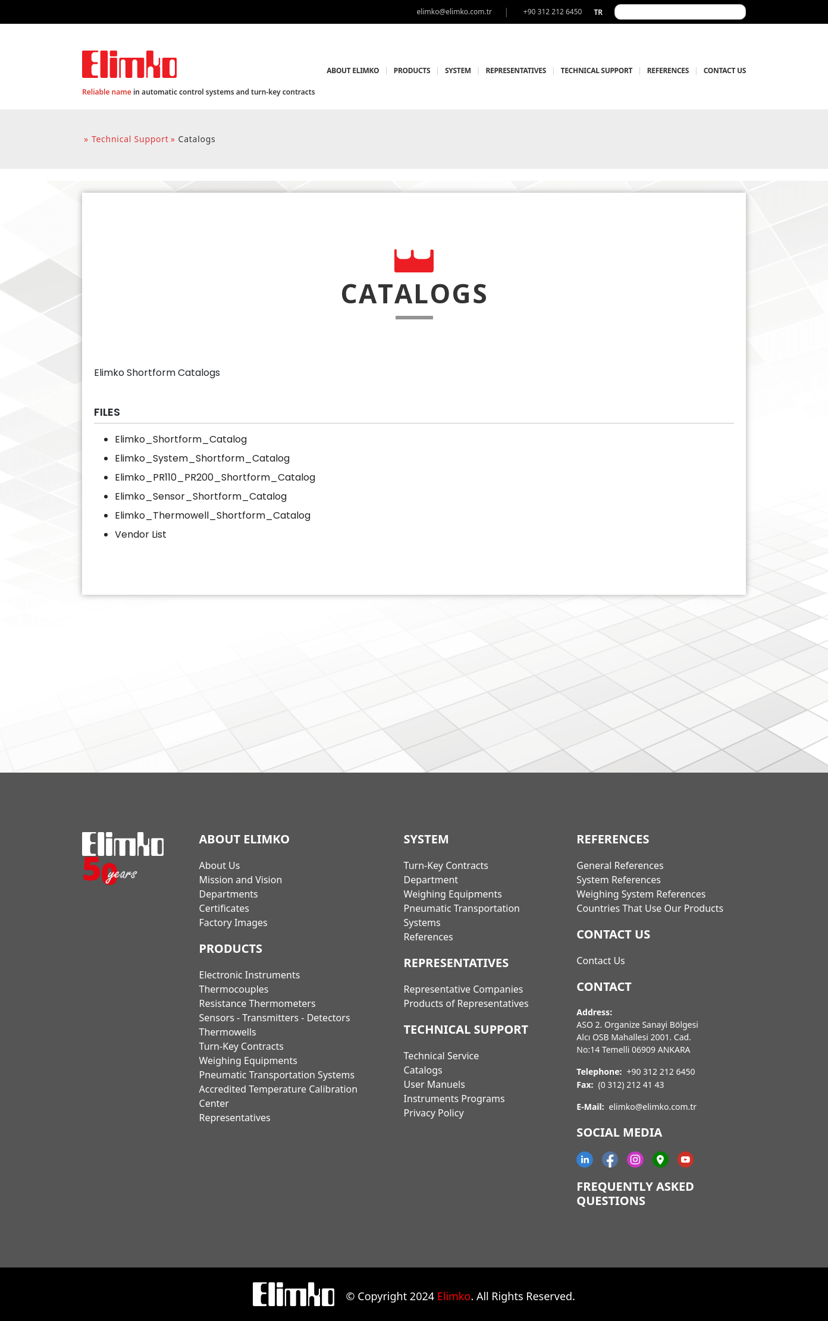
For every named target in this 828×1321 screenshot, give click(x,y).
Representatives (235, 1117)
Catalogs (423, 1070)
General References (619, 865)
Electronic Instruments (249, 974)
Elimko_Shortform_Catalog (181, 439)
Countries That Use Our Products (649, 908)
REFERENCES (668, 70)
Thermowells (227, 1031)
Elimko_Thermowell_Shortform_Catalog (212, 515)
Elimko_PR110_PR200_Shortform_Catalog (215, 477)
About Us (219, 865)
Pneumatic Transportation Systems (277, 1074)
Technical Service (441, 1055)
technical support (130, 139)
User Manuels (434, 1084)
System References (618, 879)
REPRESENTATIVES (515, 70)
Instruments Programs (454, 1098)
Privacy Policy (434, 1112)
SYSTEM (458, 70)
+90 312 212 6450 (660, 1071)
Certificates (224, 908)
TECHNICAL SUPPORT (597, 70)
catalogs (197, 139)
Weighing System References (640, 893)
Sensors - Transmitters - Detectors (274, 1017)
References (428, 936)
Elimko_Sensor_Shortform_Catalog (201, 496)
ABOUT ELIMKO (353, 70)
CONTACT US (725, 70)
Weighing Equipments (248, 1060)
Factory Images (233, 922)
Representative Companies (463, 989)
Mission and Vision (241, 879)
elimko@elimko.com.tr (653, 1106)
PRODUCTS (412, 70)
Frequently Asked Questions (635, 1193)
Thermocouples (234, 989)
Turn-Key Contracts (241, 1046)
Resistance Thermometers (257, 1003)
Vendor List (141, 534)
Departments (228, 893)
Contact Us (600, 960)
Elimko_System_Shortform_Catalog (202, 458)
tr (598, 12)
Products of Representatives (466, 1003)
